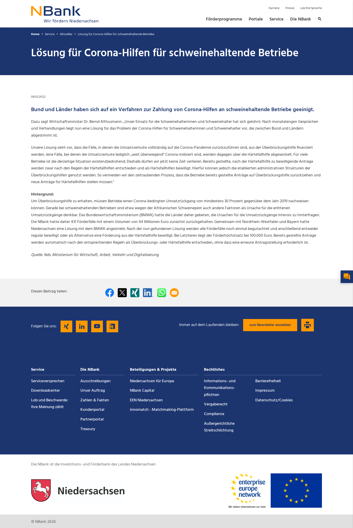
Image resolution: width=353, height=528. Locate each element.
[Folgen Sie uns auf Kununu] (112, 326)
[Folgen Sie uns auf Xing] (66, 326)
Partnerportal (92, 419)
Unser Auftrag (92, 390)
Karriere (274, 8)
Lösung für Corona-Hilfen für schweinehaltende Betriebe (116, 34)
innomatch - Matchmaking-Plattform (162, 410)
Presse (289, 8)
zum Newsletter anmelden (270, 325)
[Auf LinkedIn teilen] (148, 292)
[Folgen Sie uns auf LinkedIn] (82, 326)
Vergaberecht (216, 404)
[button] (318, 19)
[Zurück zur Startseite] (65, 21)
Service (276, 19)
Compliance (214, 414)
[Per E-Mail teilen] (174, 292)
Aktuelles (66, 34)
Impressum (265, 390)
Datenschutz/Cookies (274, 400)
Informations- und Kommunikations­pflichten (219, 388)
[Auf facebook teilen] (109, 292)
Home (35, 34)
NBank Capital (142, 390)
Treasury (87, 429)
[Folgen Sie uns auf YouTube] (97, 326)
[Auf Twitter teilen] (122, 292)
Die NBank (300, 19)
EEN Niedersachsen (146, 400)
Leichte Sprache (311, 8)
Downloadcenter (45, 390)
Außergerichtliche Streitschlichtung (219, 427)
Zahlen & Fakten (94, 400)
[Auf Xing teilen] (134, 292)
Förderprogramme (224, 19)
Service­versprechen (47, 381)
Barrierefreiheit (268, 381)
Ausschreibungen (95, 381)
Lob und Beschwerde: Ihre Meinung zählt (49, 404)
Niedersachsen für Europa (152, 381)
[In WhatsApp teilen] (161, 292)
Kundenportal (92, 410)
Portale (256, 19)
